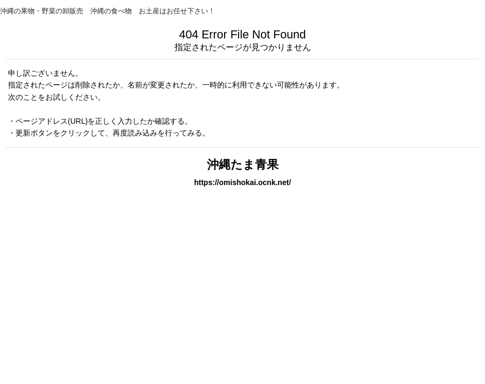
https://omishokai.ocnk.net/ (242, 182)
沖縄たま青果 (243, 164)
